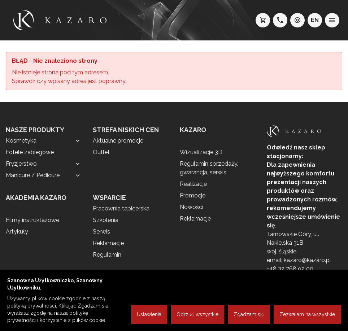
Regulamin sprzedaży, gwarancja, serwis (209, 168)
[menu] (332, 20)
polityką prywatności (31, 306)
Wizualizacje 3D (201, 152)
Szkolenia (105, 220)
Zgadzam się (249, 314)
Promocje (192, 195)
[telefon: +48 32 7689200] (280, 20)
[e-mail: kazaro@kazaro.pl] (297, 20)
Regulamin (107, 254)
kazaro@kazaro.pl (307, 260)
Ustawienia (149, 314)
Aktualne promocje (118, 140)
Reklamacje (108, 243)
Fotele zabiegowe (30, 152)
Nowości (191, 207)
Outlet (101, 152)
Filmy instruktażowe (32, 220)
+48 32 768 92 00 (290, 268)
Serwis (101, 231)
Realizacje (193, 183)
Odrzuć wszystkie (197, 314)
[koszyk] (263, 20)
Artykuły (17, 231)
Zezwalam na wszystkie (307, 314)
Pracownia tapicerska (121, 208)
